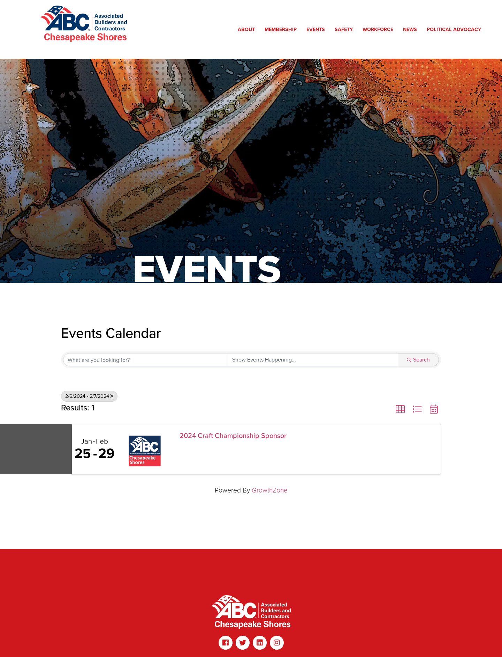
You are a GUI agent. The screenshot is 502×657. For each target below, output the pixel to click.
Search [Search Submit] (418, 360)
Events (317, 29)
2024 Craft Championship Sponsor (233, 435)
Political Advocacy (456, 29)
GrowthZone (270, 490)
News (411, 29)
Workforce (380, 29)
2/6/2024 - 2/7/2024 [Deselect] (89, 396)
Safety (345, 29)
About (248, 29)
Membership (282, 29)
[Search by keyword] (145, 359)
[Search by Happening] (313, 359)
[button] (400, 409)
